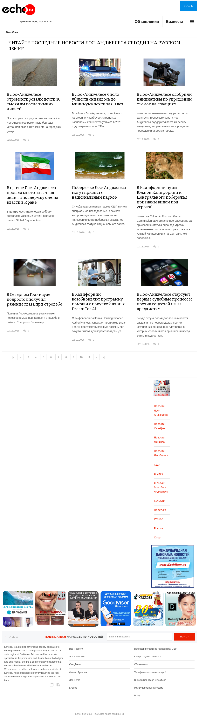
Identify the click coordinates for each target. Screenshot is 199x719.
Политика (160, 502)
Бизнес (73, 680)
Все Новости (76, 641)
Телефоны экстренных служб (150, 664)
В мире (158, 466)
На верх (13, 629)
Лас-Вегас (74, 672)
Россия (158, 520)
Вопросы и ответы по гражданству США (155, 641)
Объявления (147, 21)
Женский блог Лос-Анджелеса (161, 480)
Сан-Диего (74, 656)
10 (81, 349)
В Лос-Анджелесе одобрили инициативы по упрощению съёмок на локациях (161, 99)
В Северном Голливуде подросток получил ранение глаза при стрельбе (32, 292)
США (157, 457)
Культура (159, 493)
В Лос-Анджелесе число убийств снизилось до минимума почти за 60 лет (95, 99)
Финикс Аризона (78, 664)
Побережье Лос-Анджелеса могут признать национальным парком (99, 191)
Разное (158, 511)
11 (88, 349)
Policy (137, 688)
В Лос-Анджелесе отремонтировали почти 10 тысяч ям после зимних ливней (34, 99)
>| (104, 349)
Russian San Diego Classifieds (150, 672)
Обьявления (141, 656)
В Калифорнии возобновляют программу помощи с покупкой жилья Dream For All (99, 292)
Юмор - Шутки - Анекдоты (148, 649)
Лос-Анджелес (77, 649)
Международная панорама (148, 680)
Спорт (158, 529)
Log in (188, 5)
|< (13, 349)
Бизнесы (174, 21)
